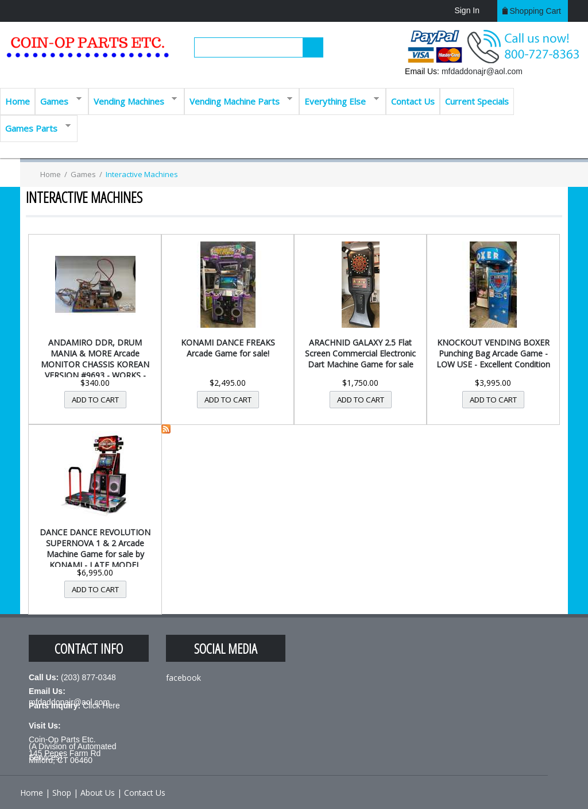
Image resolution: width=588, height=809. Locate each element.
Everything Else (339, 100)
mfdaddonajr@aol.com (482, 71)
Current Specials (477, 101)
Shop (61, 792)
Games (58, 100)
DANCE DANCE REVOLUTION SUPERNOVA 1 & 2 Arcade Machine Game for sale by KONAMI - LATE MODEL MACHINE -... (95, 554)
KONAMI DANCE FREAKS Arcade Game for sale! (228, 348)
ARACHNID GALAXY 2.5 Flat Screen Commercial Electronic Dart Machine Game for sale (360, 353)
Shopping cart (535, 11)
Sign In (466, 10)
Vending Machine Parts (238, 100)
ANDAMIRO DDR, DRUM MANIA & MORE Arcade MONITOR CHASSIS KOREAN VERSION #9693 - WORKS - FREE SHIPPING (95, 364)
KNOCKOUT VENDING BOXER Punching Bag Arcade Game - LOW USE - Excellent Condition (493, 353)
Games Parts (35, 127)
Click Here (101, 705)
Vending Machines (132, 100)
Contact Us (413, 101)
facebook (183, 677)
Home (17, 101)
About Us (97, 792)
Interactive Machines (142, 174)
